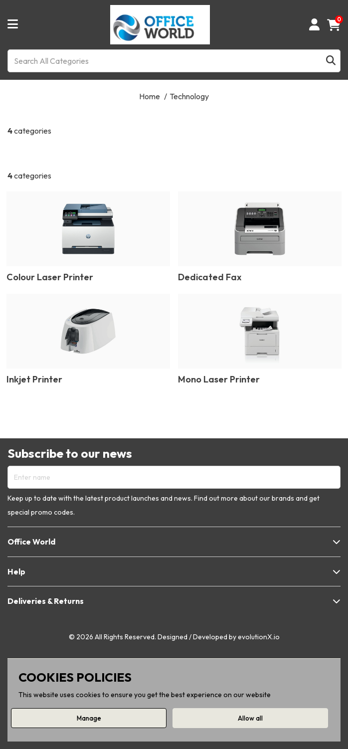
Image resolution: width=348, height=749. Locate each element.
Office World (31, 542)
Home (149, 96)
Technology (189, 96)
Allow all (250, 718)
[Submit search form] (331, 60)
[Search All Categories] (174, 60)
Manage (89, 718)
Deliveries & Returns (45, 601)
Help (16, 571)
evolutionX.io (259, 636)
